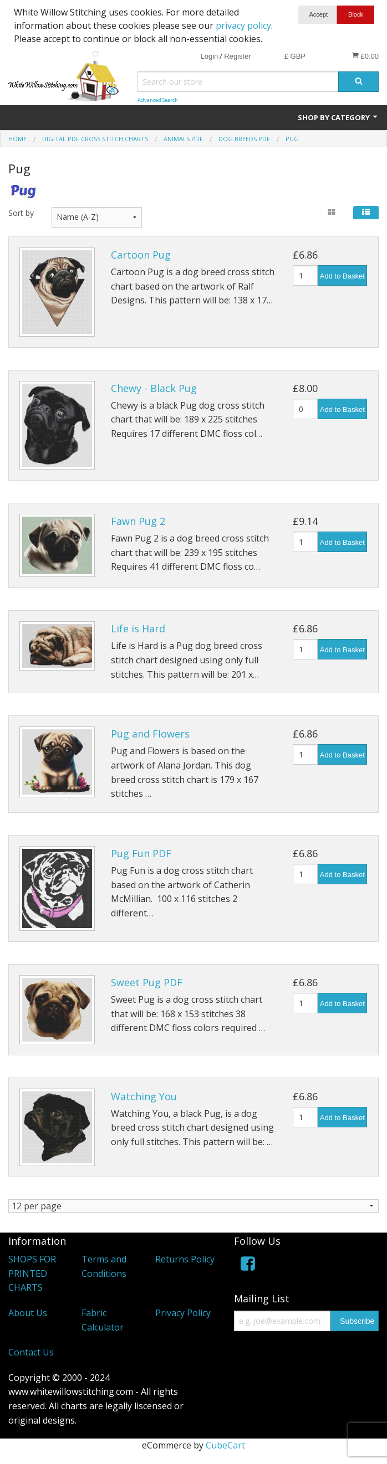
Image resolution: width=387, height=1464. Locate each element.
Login (209, 56)
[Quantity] (305, 275)
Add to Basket (342, 276)
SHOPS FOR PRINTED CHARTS (32, 1274)
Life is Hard (138, 628)
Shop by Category (338, 117)
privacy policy (243, 25)
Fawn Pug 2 (138, 521)
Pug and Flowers (150, 733)
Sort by (21, 213)
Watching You (144, 1096)
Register (237, 56)
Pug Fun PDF (141, 853)
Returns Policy (185, 1260)
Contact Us (31, 1353)
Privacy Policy (183, 1313)
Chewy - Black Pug (154, 388)
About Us (27, 1313)
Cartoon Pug (141, 254)
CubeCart (225, 1446)
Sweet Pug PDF (146, 982)
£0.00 (365, 55)
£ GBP (294, 56)
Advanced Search (158, 100)
